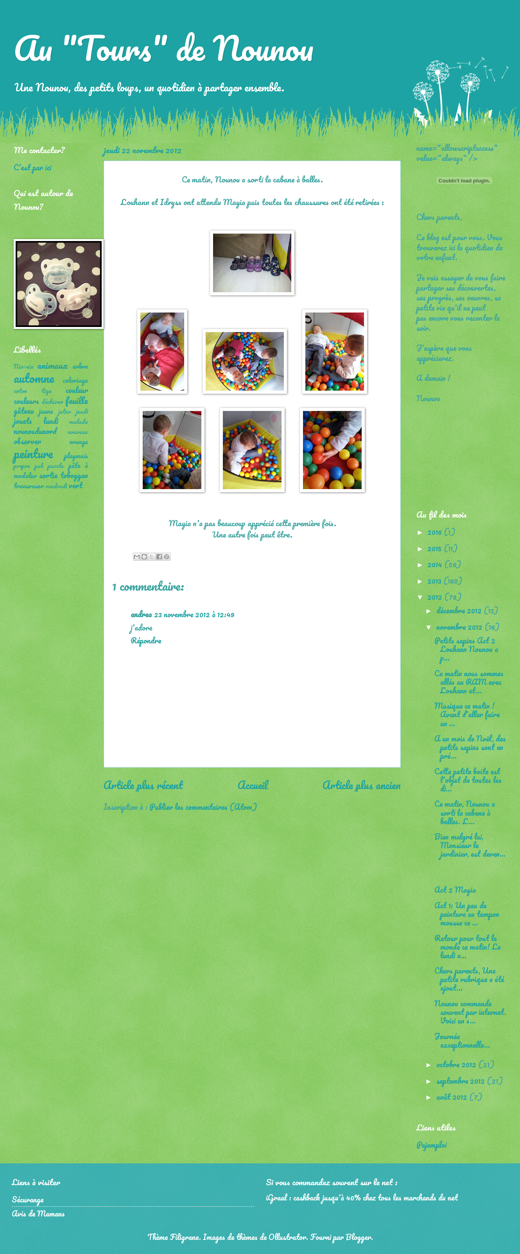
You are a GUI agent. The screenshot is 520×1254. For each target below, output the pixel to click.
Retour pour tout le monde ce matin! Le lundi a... (467, 946)
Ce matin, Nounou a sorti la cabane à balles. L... (464, 812)
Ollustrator (287, 1237)
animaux (52, 365)
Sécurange (27, 1199)
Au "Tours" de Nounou (164, 47)
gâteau (24, 410)
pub (39, 466)
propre (22, 466)
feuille (76, 400)
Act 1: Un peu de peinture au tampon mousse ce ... (466, 914)
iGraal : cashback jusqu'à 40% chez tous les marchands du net (362, 1197)
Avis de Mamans (38, 1213)
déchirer (52, 402)
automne (34, 378)
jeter (64, 411)
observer (27, 441)
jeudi (82, 411)
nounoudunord (35, 431)
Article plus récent (143, 785)
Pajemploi (431, 1144)
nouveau (78, 432)
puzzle (56, 466)
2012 (435, 596)
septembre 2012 (461, 1080)
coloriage (75, 380)
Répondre (146, 640)
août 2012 (452, 1096)
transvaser (29, 485)
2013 (435, 580)
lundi (50, 420)
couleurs (26, 401)
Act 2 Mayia (455, 889)
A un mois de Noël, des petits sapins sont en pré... (470, 747)
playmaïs (76, 455)
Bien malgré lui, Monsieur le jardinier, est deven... (470, 845)
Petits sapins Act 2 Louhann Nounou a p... (466, 649)
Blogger (358, 1237)
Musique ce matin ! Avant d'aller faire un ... (467, 714)
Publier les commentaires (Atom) (203, 806)
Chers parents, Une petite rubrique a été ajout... (469, 979)
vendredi (56, 486)
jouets (23, 420)
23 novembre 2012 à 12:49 (194, 614)
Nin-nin (24, 366)
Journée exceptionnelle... (462, 1040)
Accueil (253, 785)
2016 (435, 531)
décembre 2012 (460, 610)
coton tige (33, 391)
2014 (435, 564)
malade (78, 421)
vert (75, 485)
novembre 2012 (460, 626)
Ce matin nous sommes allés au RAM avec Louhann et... (469, 682)
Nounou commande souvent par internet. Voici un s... (470, 1012)
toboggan (74, 475)
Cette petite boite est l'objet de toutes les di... (468, 780)
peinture (33, 453)
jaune (46, 411)
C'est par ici (32, 167)
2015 (435, 548)
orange (78, 441)
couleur (77, 390)
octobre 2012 (457, 1064)
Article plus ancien (362, 785)
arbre (80, 366)
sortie (48, 475)
